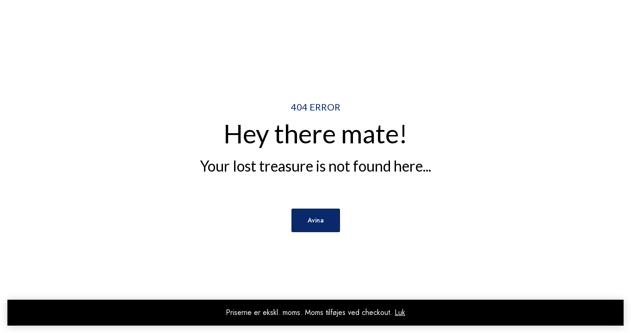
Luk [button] (400, 312)
